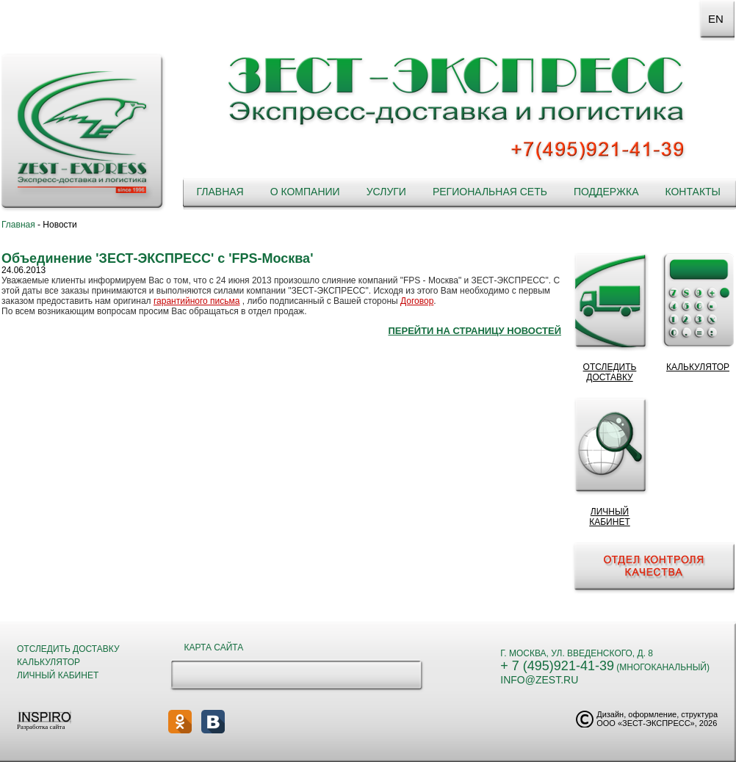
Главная (219, 191)
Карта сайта (214, 647)
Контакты (693, 191)
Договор (416, 301)
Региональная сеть (490, 191)
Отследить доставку (68, 649)
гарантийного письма (196, 301)
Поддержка (606, 191)
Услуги (386, 191)
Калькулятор (48, 662)
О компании (305, 191)
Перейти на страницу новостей (474, 330)
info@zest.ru (539, 680)
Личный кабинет (57, 675)
